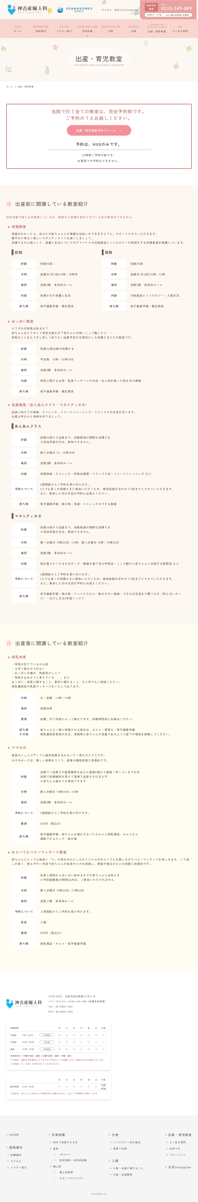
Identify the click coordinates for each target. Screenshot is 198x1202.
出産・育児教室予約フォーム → (99, 130)
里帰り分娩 (120, 1149)
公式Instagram (179, 1167)
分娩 (134, 28)
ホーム (18, 28)
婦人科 (57, 1166)
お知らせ (119, 9)
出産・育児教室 (157, 28)
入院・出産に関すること (128, 1168)
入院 (111, 28)
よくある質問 (180, 28)
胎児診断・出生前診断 (73, 1160)
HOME (14, 1135)
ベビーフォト (177, 1155)
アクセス (107, 9)
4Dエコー (65, 1154)
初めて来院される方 (65, 1142)
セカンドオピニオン (72, 1178)
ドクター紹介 (64, 28)
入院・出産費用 (122, 1174)
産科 (56, 1149)
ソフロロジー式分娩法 (127, 1142)
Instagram (133, 9)
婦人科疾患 (66, 1172)
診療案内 (16, 1155)
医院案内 (41, 28)
